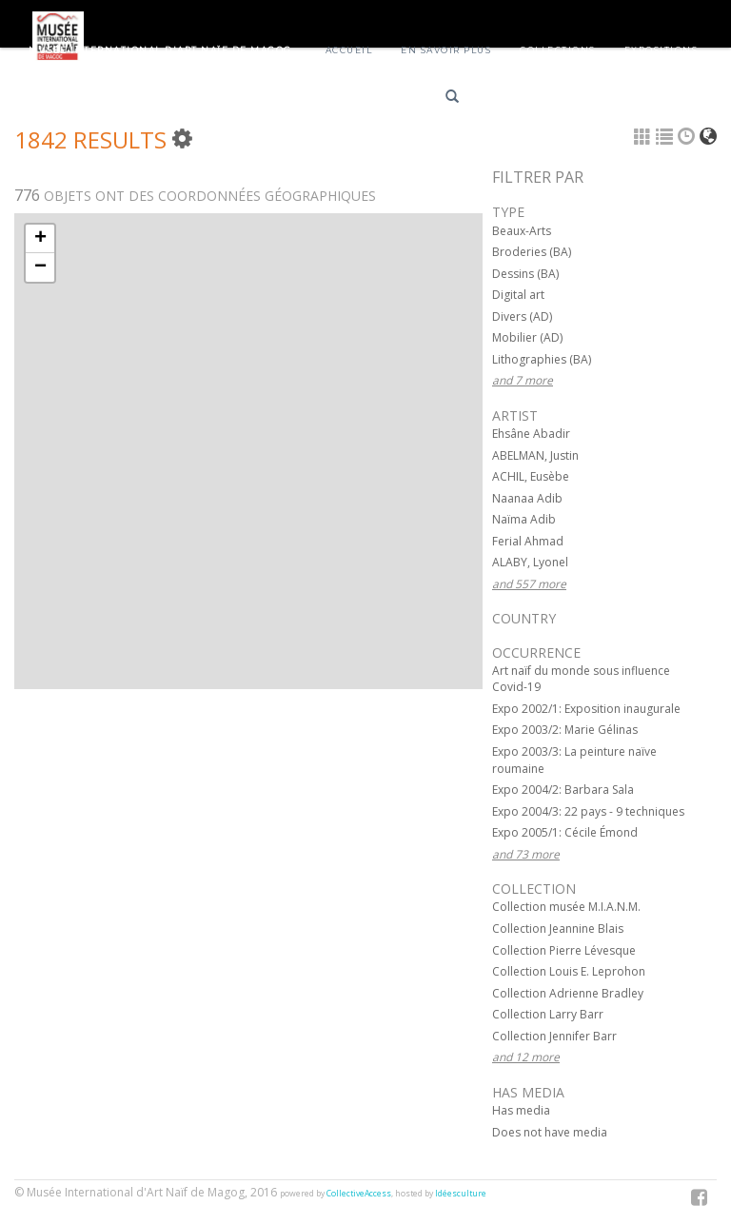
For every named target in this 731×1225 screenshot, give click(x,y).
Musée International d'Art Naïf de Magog (160, 50)
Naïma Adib (524, 519)
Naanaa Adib (527, 498)
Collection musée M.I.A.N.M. (566, 907)
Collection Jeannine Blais (557, 928)
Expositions (661, 50)
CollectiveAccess (358, 1193)
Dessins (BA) (525, 274)
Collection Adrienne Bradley (567, 993)
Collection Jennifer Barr (554, 1036)
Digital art (518, 294)
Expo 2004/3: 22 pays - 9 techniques (588, 811)
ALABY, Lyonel (530, 562)
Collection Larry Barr (547, 1014)
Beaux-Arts (521, 231)
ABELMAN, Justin (535, 455)
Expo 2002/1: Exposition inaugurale (586, 709)
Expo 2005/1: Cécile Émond (565, 832)
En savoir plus (446, 50)
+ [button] (40, 239)
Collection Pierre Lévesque (564, 950)
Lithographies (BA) (541, 359)
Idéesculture (460, 1193)
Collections (558, 50)
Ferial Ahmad (527, 541)
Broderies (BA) (531, 252)
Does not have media (549, 1132)
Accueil (349, 50)
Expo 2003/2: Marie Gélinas (565, 729)
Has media (521, 1110)
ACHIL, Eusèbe (530, 476)
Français (514, 99)
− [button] (40, 267)
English (582, 99)
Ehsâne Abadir (531, 433)
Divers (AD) (522, 316)
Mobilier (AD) (527, 337)
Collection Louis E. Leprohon (568, 971)
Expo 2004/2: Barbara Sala (563, 789)
